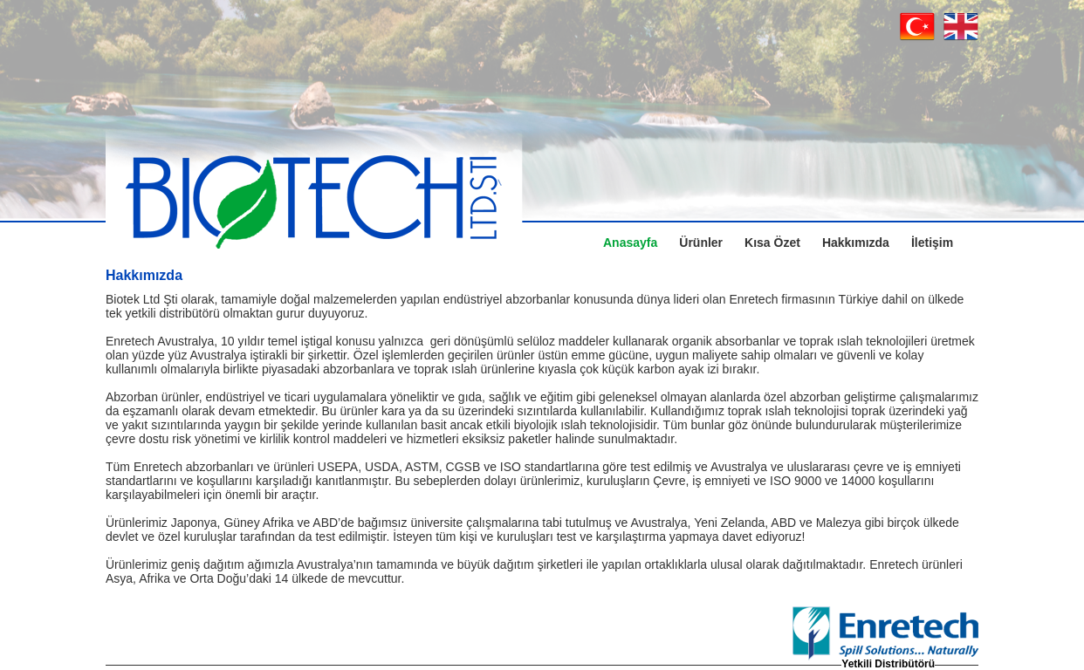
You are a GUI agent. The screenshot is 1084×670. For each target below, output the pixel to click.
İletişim (932, 243)
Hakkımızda (855, 243)
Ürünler (701, 243)
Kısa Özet (772, 243)
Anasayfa (630, 243)
